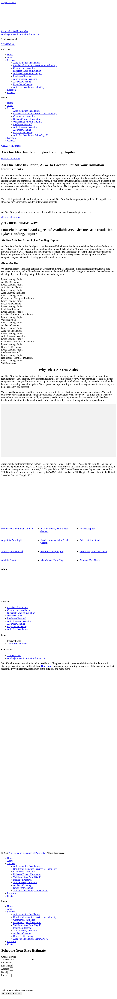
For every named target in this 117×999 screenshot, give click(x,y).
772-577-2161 (8, 44)
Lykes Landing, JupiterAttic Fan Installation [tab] (12, 286)
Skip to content (8, 2)
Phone (4, 975)
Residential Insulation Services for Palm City (35, 65)
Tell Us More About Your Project (17, 993)
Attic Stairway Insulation (25, 79)
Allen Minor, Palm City (51, 560)
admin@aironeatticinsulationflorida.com (20, 34)
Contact (11, 92)
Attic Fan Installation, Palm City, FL (30, 87)
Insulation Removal (22, 76)
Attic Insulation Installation (26, 62)
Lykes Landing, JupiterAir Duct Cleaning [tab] (12, 280)
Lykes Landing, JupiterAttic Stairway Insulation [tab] (13, 291)
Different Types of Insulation (27, 71)
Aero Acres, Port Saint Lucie (93, 551)
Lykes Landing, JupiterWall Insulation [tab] (12, 318)
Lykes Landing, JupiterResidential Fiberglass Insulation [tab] (17, 313)
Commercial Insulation (24, 68)
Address (5, 969)
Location (11, 89)
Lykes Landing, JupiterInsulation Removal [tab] (12, 307)
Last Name (6, 965)
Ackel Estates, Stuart (90, 540)
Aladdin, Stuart (8, 560)
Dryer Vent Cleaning (23, 84)
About (10, 57)
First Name (7, 962)
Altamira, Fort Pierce (90, 560)
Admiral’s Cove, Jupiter (51, 551)
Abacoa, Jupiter (87, 528)
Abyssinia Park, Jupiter (12, 540)
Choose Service (8, 957)
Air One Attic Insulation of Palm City (27, 853)
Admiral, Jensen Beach (12, 551)
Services (11, 60)
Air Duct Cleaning (22, 81)
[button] (58, 97)
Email (4, 972)
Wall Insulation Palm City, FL (27, 73)
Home (10, 54)
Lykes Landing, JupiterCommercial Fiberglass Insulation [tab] (17, 296)
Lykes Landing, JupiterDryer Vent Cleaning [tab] (12, 302)
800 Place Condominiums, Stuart (17, 528)
